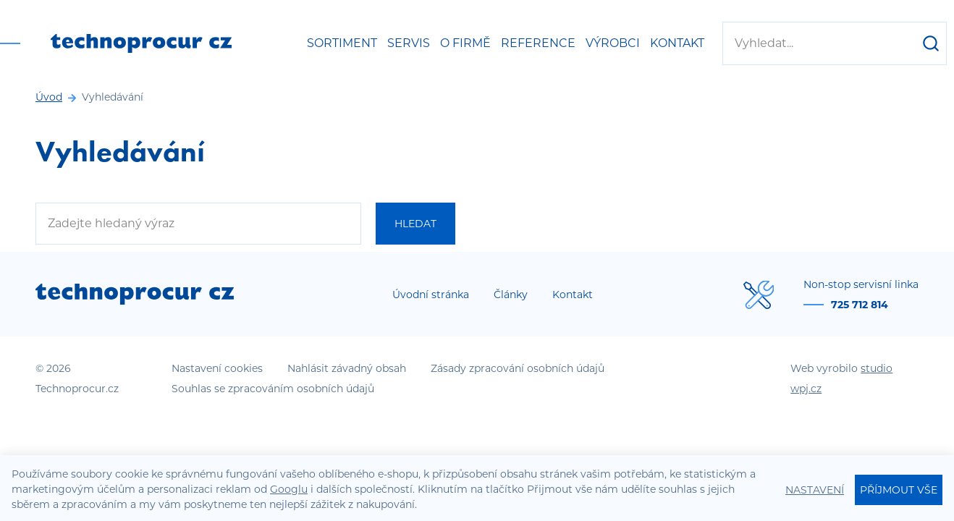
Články (511, 294)
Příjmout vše (898, 489)
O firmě (465, 43)
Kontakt (677, 43)
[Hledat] (931, 43)
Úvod (48, 96)
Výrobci (613, 43)
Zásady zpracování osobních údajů (517, 368)
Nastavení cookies (217, 368)
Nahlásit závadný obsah (346, 368)
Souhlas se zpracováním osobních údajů (273, 388)
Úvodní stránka (430, 294)
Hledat (415, 223)
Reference (538, 43)
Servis (408, 43)
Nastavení (814, 489)
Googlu (289, 489)
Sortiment (342, 43)
